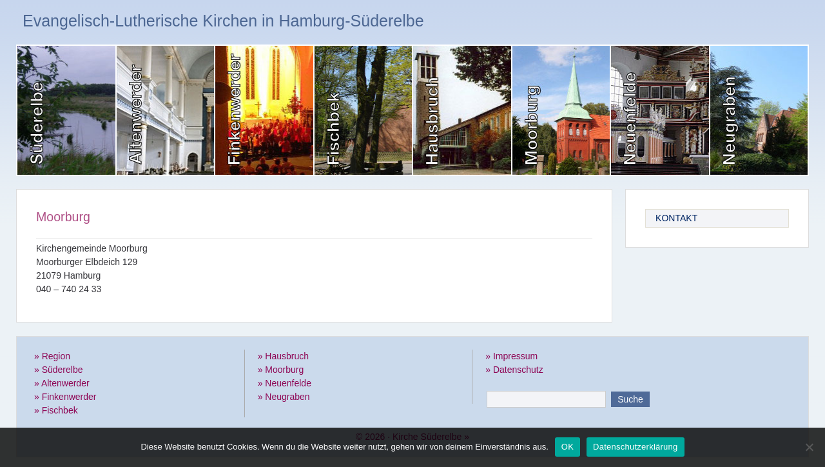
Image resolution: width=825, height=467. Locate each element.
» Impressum (511, 356)
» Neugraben (284, 397)
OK (567, 447)
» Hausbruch (283, 356)
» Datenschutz (514, 369)
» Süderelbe (58, 369)
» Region (52, 356)
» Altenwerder (62, 383)
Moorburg (63, 217)
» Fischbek (56, 410)
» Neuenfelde (284, 383)
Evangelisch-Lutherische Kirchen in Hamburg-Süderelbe (223, 21)
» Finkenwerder (65, 397)
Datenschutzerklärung (635, 447)
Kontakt (676, 218)
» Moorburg (281, 369)
